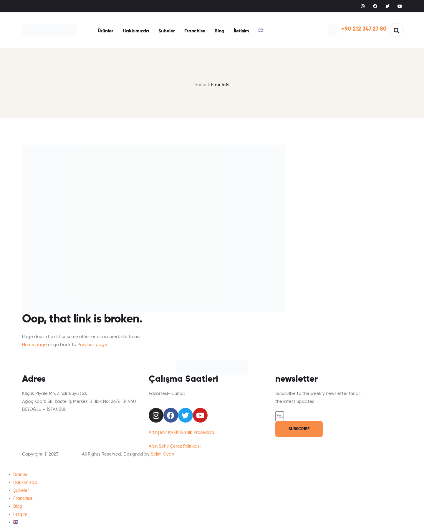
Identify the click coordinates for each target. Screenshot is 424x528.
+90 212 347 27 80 (364, 29)
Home (200, 84)
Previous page (92, 344)
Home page (34, 344)
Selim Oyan (162, 454)
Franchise (194, 31)
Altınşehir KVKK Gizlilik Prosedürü (181, 432)
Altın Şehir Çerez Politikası (175, 446)
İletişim (241, 31)
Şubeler (166, 31)
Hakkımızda (136, 31)
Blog (219, 31)
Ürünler (105, 31)
